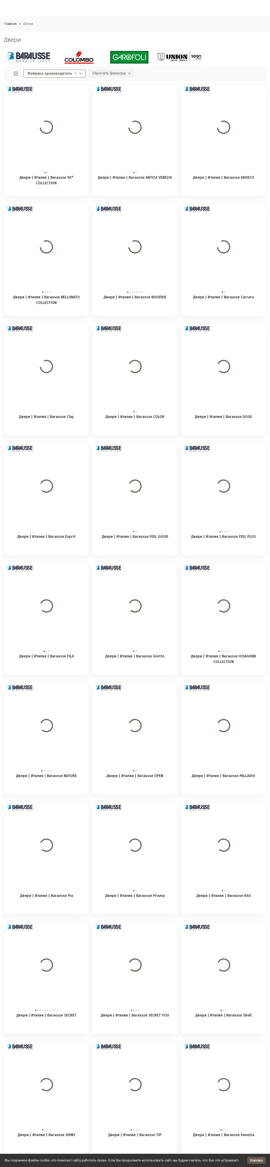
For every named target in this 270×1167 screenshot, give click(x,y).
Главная (10, 24)
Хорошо (256, 1160)
